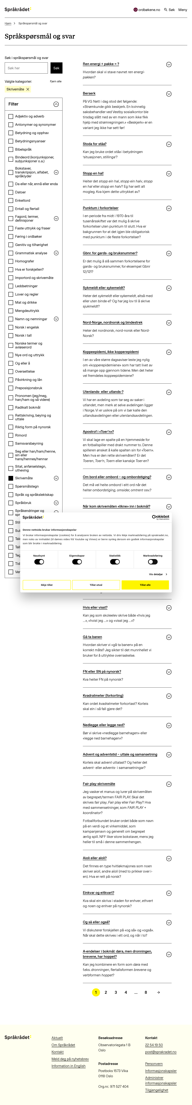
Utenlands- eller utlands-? (103, 392)
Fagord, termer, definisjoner (26, 218)
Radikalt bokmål (27, 407)
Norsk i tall (23, 335)
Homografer (24, 261)
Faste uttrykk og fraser (32, 228)
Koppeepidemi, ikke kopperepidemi (111, 352)
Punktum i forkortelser (101, 208)
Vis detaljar (156, 574)
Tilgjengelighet (156, 1090)
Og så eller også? (96, 922)
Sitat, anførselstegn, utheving (30, 468)
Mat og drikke (26, 302)
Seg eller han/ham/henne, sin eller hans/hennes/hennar (35, 455)
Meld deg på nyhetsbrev (70, 1059)
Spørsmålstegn (27, 486)
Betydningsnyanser (30, 141)
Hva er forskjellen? (29, 269)
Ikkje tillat (46, 584)
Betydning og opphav (32, 133)
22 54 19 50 (154, 1045)
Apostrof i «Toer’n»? (98, 431)
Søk (169, 10)
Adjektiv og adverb (29, 116)
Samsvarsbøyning (29, 443)
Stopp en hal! (93, 173)
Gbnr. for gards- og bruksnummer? (110, 253)
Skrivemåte (24, 478)
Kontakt (58, 1052)
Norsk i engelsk (27, 327)
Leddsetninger (26, 286)
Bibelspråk (23, 149)
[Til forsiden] (18, 9)
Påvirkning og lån (28, 380)
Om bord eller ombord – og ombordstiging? (117, 477)
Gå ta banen (92, 637)
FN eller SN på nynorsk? (102, 671)
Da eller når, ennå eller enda (36, 184)
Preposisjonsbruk (28, 388)
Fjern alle (55, 81)
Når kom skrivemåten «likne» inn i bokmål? (116, 506)
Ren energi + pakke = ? (101, 64)
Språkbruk (23, 503)
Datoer (20, 192)
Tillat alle (145, 584)
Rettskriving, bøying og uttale (33, 417)
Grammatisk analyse (31, 253)
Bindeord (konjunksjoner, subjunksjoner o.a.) (34, 159)
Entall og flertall (27, 209)
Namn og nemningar (31, 319)
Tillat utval (96, 584)
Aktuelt (57, 1038)
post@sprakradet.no (161, 1052)
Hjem (8, 23)
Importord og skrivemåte (34, 278)
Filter (33, 104)
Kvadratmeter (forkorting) (103, 695)
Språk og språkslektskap (34, 494)
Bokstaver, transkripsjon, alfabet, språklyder (32, 172)
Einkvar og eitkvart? (98, 892)
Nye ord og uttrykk (29, 355)
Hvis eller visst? (95, 607)
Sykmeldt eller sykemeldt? (104, 288)
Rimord (21, 435)
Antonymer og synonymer (35, 124)
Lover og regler (26, 294)
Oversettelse (25, 371)
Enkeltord (22, 200)
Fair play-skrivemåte (99, 784)
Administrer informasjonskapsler (161, 1080)
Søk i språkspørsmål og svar (26, 58)
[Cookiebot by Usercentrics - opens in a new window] (154, 517)
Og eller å (22, 363)
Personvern (154, 1064)
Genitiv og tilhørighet (31, 245)
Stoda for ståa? (94, 144)
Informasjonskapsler (161, 1071)
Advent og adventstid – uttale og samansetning (120, 754)
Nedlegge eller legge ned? (104, 725)
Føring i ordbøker (28, 236)
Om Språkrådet (63, 1045)
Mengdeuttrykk (27, 311)
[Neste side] (158, 992)
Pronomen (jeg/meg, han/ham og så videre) (32, 398)
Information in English (69, 1066)
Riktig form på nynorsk (33, 427)
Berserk (89, 93)
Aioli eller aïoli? (95, 858)
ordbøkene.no (147, 10)
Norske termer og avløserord (28, 345)
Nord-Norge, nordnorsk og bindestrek (112, 322)
